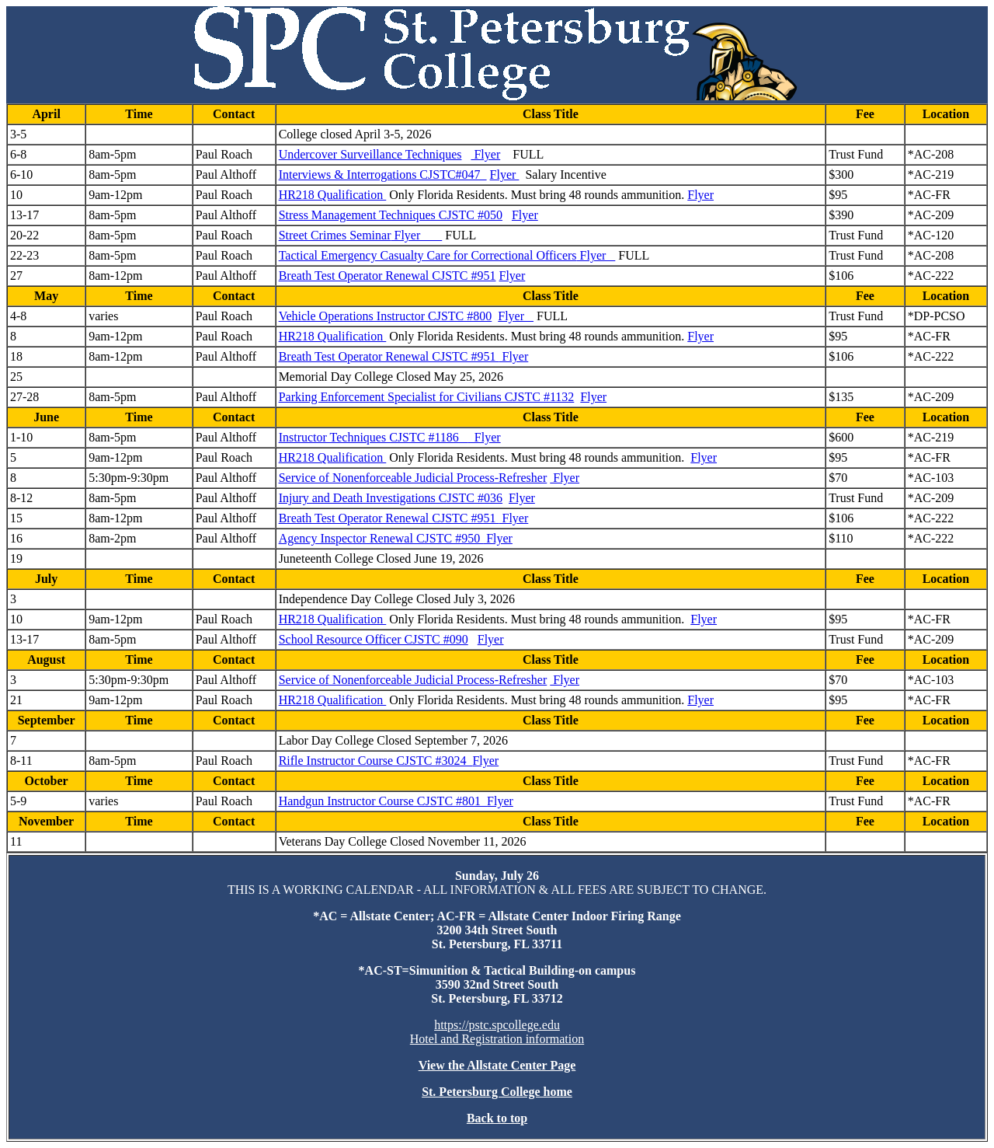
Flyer (485, 154)
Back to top (497, 1118)
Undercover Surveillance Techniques (370, 154)
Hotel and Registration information (497, 1038)
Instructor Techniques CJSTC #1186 (373, 437)
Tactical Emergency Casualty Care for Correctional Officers (428, 255)
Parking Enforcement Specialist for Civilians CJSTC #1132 (427, 396)
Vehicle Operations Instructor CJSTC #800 (385, 316)
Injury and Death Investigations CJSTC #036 (390, 497)
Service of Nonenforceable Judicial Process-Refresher (413, 477)
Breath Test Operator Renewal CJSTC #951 (387, 275)
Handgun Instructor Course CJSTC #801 (383, 801)
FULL (528, 154)
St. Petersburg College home (497, 1091)
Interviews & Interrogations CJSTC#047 (383, 174)
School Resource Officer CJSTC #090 (373, 639)
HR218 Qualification (333, 194)
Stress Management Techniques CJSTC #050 (390, 215)
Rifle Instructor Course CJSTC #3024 (376, 760)
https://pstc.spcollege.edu (497, 1024)
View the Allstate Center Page (497, 1065)
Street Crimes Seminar (335, 235)
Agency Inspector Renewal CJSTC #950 (381, 538)
